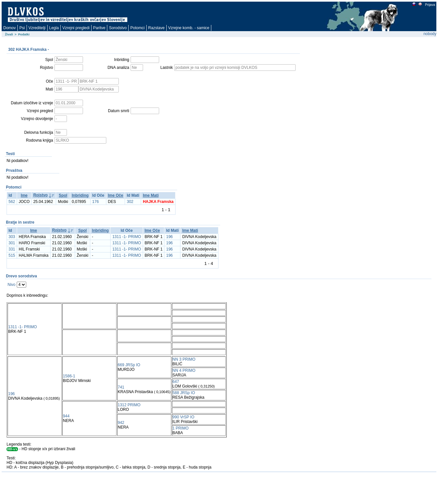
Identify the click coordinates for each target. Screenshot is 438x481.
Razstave (156, 28)
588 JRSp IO (184, 393)
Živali (9, 34)
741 (121, 387)
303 (12, 236)
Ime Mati (150, 195)
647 (176, 381)
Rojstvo (40, 195)
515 (12, 255)
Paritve (99, 28)
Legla (54, 28)
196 (169, 236)
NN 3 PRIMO (184, 359)
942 (121, 422)
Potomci (137, 28)
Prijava (430, 5)
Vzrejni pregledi (76, 28)
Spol (63, 195)
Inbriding (80, 195)
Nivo (11, 284)
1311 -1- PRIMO (126, 236)
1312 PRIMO (129, 405)
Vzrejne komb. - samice (188, 28)
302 (130, 201)
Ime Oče (115, 195)
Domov (9, 28)
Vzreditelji (37, 28)
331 (12, 249)
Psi (22, 28)
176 (95, 201)
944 (66, 416)
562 (12, 201)
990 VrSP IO (184, 417)
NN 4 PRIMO (184, 370)
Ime (24, 195)
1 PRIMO (181, 428)
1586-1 (69, 376)
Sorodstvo (118, 28)
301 (12, 243)
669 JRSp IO (129, 365)
